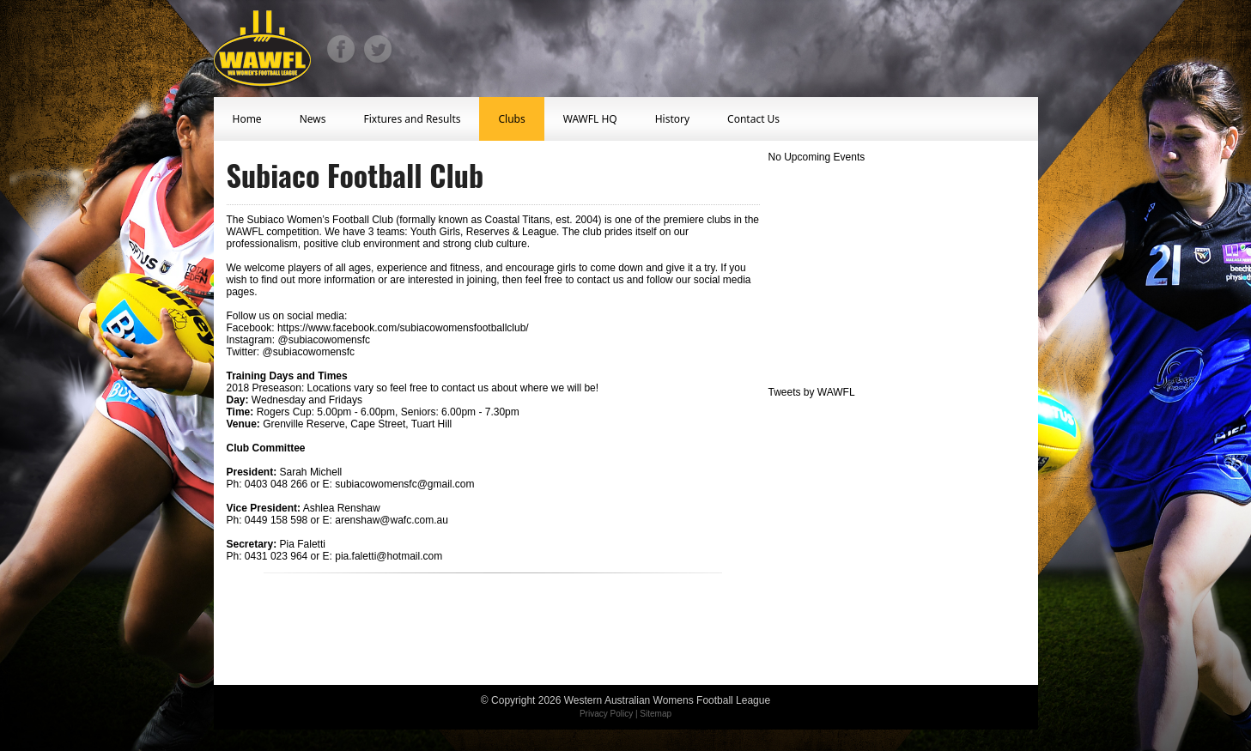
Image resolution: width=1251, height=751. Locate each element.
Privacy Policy (606, 713)
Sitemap (655, 713)
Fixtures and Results (411, 119)
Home (247, 119)
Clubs (511, 119)
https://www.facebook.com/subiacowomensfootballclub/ (403, 328)
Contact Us (753, 119)
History (672, 119)
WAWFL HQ (590, 119)
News (313, 119)
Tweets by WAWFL (811, 392)
